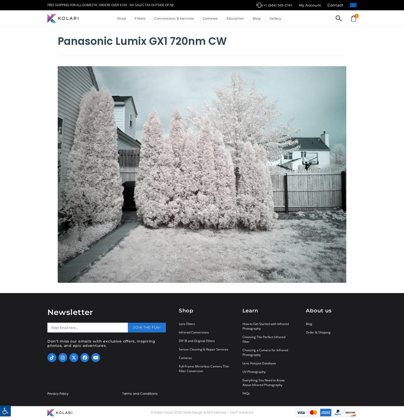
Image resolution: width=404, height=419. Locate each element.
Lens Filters (187, 324)
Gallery (275, 18)
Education (235, 18)
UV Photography (254, 372)
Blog (257, 18)
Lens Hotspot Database (259, 363)
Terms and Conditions (140, 394)
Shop (121, 18)
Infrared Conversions (194, 332)
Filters (140, 18)
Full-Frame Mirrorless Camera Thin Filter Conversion (204, 368)
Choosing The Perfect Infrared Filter (263, 339)
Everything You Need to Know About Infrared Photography (263, 382)
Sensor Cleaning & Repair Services (203, 349)
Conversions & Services (174, 18)
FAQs (246, 393)
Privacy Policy (58, 394)
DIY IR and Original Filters (197, 341)
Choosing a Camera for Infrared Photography (265, 352)
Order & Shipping (318, 332)
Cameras (210, 18)
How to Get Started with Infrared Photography (265, 326)
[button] (5, 411)
